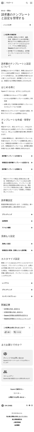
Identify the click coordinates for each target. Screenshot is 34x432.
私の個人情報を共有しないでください (17, 416)
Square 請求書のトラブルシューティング (17, 319)
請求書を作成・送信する (12, 309)
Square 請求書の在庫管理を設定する (16, 315)
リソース (17, 393)
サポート (9, 3)
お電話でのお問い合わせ (17, 397)
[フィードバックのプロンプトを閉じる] (29, 328)
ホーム (3, 10)
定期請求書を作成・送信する (13, 312)
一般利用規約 (17, 422)
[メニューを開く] (31, 3)
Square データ (13, 48)
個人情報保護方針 (17, 419)
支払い (9, 10)
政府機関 (17, 425)
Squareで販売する (17, 389)
